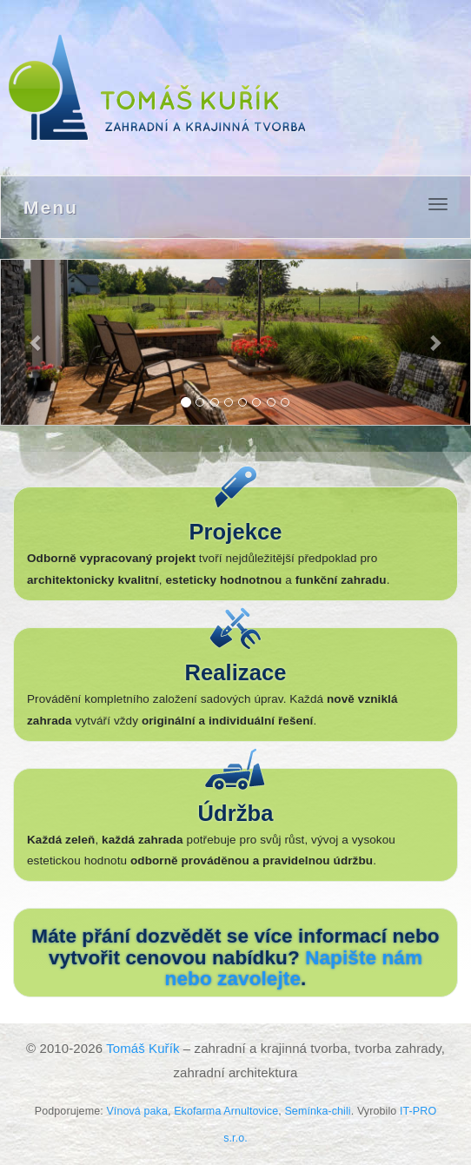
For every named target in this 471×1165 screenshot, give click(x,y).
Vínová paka (137, 1111)
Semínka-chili (317, 1111)
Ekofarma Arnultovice (226, 1111)
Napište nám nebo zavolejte (293, 968)
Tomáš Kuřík (142, 1048)
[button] (36, 342)
